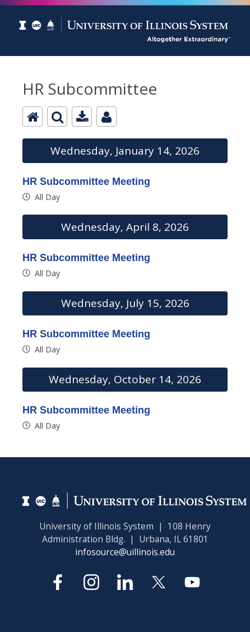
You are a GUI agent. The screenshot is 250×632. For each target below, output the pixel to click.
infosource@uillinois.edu (125, 552)
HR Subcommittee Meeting (86, 181)
